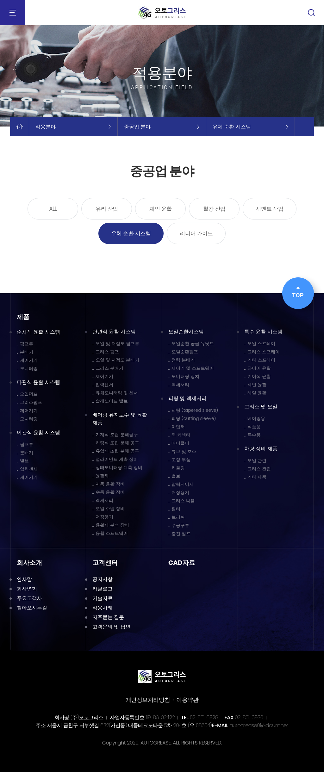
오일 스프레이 (261, 343)
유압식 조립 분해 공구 (117, 451)
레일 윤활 (256, 393)
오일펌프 (29, 394)
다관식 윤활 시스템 (38, 382)
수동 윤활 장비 (110, 492)
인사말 (24, 579)
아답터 (178, 426)
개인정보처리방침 (148, 700)
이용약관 (187, 700)
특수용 (254, 435)
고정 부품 (180, 459)
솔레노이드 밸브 (112, 401)
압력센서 (29, 469)
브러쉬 (178, 517)
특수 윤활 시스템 (263, 331)
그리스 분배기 (109, 368)
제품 (23, 316)
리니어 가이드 (196, 233)
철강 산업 (214, 209)
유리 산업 (107, 209)
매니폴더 (180, 443)
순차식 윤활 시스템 (38, 332)
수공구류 (180, 525)
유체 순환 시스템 (131, 233)
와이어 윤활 (259, 368)
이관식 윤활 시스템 (38, 432)
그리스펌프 (31, 402)
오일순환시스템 (186, 331)
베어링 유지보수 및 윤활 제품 (119, 418)
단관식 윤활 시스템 (114, 331)
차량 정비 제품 (260, 448)
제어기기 (29, 360)
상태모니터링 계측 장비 (119, 467)
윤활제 (102, 475)
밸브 (24, 461)
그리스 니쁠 (183, 500)
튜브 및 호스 (183, 451)
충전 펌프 (180, 533)
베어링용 (256, 418)
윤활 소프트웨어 (112, 533)
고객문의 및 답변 (111, 626)
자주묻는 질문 (108, 617)
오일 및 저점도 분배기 (117, 360)
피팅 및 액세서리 (187, 398)
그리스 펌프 (107, 352)
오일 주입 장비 (110, 508)
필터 (175, 509)
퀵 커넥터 (180, 435)
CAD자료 (181, 562)
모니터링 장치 (185, 376)
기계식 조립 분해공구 (117, 434)
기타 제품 (256, 477)
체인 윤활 (160, 209)
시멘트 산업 (269, 209)
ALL (53, 209)
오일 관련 (256, 460)
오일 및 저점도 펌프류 (117, 343)
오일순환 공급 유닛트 (192, 343)
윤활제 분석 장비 (112, 525)
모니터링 (29, 368)
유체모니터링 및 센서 (117, 393)
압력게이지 (182, 484)
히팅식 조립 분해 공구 (117, 443)
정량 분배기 (183, 360)
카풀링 (178, 468)
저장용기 (104, 517)
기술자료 (102, 598)
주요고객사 (29, 598)
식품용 (254, 426)
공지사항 (102, 579)
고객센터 (105, 562)
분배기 (26, 352)
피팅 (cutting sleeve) (193, 418)
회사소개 (29, 562)
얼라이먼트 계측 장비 (117, 459)
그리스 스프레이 (263, 352)
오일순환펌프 (184, 352)
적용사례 (102, 607)
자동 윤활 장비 (110, 484)
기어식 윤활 (259, 376)
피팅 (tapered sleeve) (194, 410)
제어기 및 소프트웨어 (192, 368)
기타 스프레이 (261, 360)
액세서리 (104, 500)
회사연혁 (27, 588)
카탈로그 (102, 588)
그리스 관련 (259, 469)
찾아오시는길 (32, 607)
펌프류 (26, 344)
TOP (298, 292)
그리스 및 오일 (260, 406)
